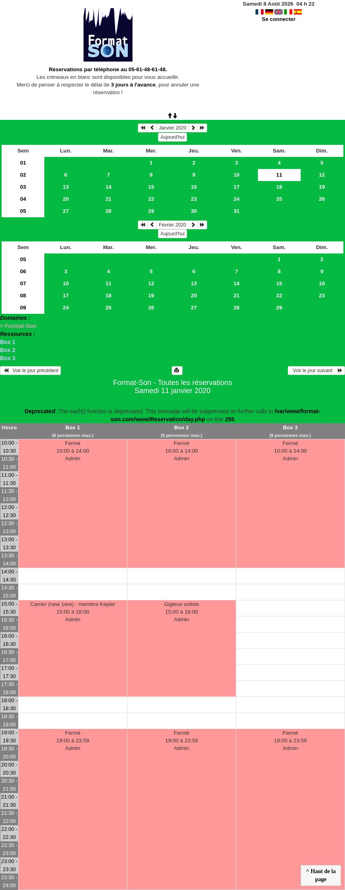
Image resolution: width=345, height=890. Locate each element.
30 (194, 211)
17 (236, 187)
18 (279, 187)
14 (109, 187)
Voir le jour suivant (316, 370)
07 (23, 283)
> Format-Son (18, 326)
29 (151, 211)
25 (279, 199)
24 (236, 199)
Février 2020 (172, 225)
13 (66, 187)
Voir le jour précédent (30, 370)
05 (23, 211)
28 (109, 211)
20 (66, 199)
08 (23, 296)
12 (322, 175)
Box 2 (7, 350)
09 (23, 308)
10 (236, 175)
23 (194, 199)
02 (23, 175)
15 (151, 187)
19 (322, 187)
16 (194, 187)
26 (322, 199)
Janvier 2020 (173, 128)
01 (23, 163)
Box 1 (7, 342)
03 (23, 187)
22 (151, 199)
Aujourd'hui (172, 137)
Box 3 (7, 358)
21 (109, 199)
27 (66, 211)
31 (236, 211)
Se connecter (279, 19)
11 (109, 283)
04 (23, 199)
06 (23, 271)
